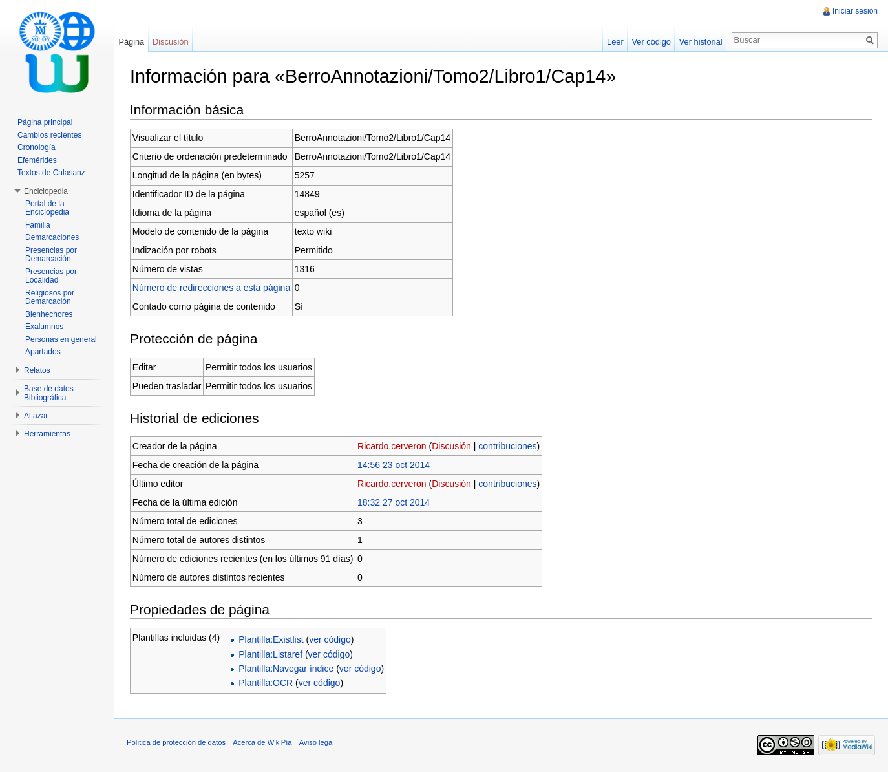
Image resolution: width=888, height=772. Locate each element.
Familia (37, 225)
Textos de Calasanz (51, 172)
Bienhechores (48, 314)
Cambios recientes (49, 135)
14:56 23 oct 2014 (393, 465)
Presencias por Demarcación (51, 255)
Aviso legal (316, 742)
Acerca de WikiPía (262, 742)
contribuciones (507, 446)
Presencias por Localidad (51, 276)
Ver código (650, 42)
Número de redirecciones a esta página (211, 288)
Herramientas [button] (47, 433)
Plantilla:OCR (265, 683)
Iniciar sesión (855, 11)
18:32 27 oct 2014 (393, 502)
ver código (330, 639)
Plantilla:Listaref (270, 654)
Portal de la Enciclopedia (47, 208)
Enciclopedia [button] (46, 191)
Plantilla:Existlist (270, 639)
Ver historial (701, 42)
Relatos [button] (37, 370)
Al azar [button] (36, 415)
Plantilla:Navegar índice (285, 668)
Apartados (43, 351)
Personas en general (61, 339)
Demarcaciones (52, 237)
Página (131, 42)
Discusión (451, 446)
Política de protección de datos (176, 742)
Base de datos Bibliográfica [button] (49, 393)
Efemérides (37, 160)
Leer (615, 42)
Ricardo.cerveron (392, 446)
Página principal (44, 122)
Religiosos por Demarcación (49, 297)
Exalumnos (44, 326)
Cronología (36, 147)
